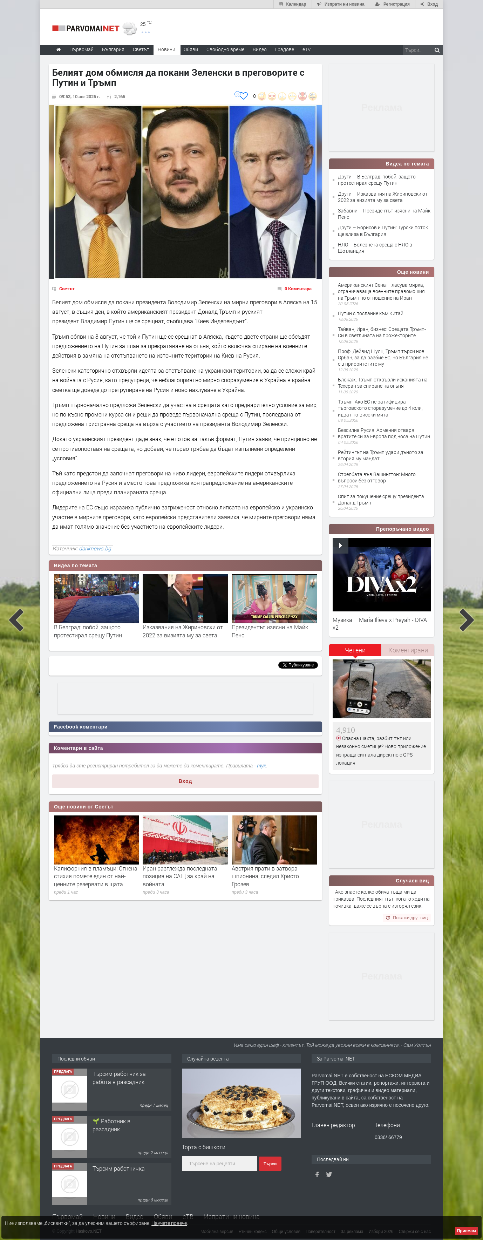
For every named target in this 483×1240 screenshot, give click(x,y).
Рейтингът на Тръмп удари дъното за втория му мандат (380, 455)
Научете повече (169, 1223)
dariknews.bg (95, 548)
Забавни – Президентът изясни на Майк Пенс (384, 213)
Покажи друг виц (407, 917)
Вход (185, 781)
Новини (166, 49)
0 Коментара (298, 288)
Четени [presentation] (355, 650)
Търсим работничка (119, 1168)
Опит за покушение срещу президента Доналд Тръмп (381, 499)
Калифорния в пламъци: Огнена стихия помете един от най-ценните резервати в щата (95, 876)
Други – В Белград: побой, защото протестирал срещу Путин (377, 179)
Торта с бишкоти (203, 1147)
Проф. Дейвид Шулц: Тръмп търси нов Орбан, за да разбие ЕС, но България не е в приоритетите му (383, 357)
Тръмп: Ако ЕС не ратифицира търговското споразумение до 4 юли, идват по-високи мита (380, 408)
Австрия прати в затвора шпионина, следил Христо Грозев (265, 876)
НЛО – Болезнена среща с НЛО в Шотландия (375, 247)
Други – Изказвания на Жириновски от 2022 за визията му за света (383, 196)
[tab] (355, 652)
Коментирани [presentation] (408, 650)
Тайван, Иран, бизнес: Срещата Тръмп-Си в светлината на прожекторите (382, 332)
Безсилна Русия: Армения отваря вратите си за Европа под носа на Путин (384, 433)
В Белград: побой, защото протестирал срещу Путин (88, 630)
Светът (67, 288)
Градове (284, 49)
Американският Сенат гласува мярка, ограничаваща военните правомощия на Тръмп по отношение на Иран (381, 291)
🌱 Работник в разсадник (111, 1124)
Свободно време (225, 49)
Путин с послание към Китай (370, 313)
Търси (270, 1163)
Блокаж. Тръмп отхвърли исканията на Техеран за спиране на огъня (383, 382)
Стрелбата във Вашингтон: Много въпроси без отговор (377, 477)
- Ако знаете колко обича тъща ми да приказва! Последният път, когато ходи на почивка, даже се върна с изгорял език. (381, 898)
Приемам (466, 1230)
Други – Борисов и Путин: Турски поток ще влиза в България (383, 230)
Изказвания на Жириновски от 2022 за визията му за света (183, 630)
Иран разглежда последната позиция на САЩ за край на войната (180, 876)
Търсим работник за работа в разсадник (119, 1077)
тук (261, 765)
